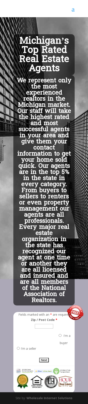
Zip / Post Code (44, 320)
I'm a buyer (64, 339)
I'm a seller (26, 348)
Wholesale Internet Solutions (49, 398)
